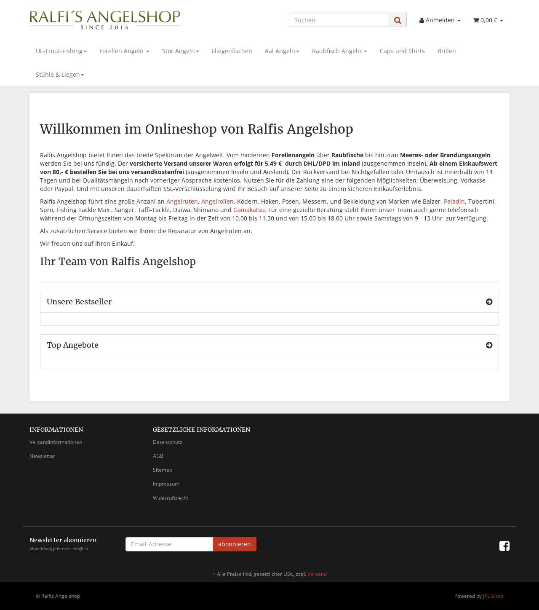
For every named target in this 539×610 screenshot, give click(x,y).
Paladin (454, 201)
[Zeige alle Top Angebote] (489, 345)
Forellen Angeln (124, 51)
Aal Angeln (282, 51)
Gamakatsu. (250, 210)
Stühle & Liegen (60, 74)
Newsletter (42, 456)
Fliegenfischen (232, 51)
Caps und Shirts (402, 51)
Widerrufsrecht (170, 498)
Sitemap (162, 469)
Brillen (447, 51)
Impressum (166, 483)
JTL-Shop (493, 595)
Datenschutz (167, 442)
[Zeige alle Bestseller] (489, 302)
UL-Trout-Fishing (61, 51)
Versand (317, 574)
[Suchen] (339, 20)
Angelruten (182, 201)
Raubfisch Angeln (339, 51)
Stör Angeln (180, 51)
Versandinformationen (55, 442)
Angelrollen (217, 201)
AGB (158, 456)
